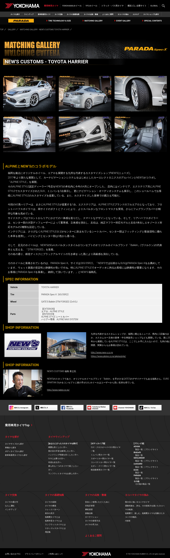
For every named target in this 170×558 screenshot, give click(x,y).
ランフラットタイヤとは (55, 524)
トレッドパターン (52, 509)
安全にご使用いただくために (97, 502)
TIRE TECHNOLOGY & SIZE (58, 21)
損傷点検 (89, 513)
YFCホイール (91, 6)
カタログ (136, 14)
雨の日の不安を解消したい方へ (61, 451)
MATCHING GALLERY (92, 21)
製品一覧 (139, 449)
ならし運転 (9, 506)
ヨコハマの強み (123, 14)
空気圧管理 (89, 506)
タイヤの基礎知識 (73, 14)
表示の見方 (49, 513)
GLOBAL (154, 6)
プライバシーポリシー (34, 554)
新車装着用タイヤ (44, 14)
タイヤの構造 (50, 506)
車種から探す (10, 447)
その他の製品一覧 (142, 484)
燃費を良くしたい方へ (57, 447)
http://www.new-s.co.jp (102, 352)
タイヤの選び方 (11, 502)
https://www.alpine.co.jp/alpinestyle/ (108, 356)
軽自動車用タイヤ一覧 (100, 470)
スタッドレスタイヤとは (55, 528)
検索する (163, 5)
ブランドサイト (151, 449)
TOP (2, 29)
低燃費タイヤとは (52, 517)
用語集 (48, 532)
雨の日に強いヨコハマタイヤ (137, 502)
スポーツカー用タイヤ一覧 (102, 458)
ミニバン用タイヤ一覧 (100, 455)
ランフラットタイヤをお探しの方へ (63, 473)
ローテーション (91, 517)
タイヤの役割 (50, 502)
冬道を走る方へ (54, 462)
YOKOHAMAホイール (72, 6)
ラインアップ (29, 14)
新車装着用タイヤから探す (16, 455)
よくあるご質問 (107, 14)
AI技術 (128, 521)
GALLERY (12, 29)
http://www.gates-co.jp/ (58, 390)
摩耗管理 (89, 509)
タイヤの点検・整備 (91, 14)
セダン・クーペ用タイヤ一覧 (103, 466)
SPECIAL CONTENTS (152, 21)
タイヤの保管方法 (92, 521)
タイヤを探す (15, 14)
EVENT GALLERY (122, 21)
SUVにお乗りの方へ (56, 458)
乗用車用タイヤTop (17, 425)
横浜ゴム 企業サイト (137, 6)
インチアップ (10, 509)
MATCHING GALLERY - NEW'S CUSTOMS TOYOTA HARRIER (44, 29)
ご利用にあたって (55, 554)
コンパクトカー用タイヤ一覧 (103, 462)
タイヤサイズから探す (14, 444)
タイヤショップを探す (151, 14)
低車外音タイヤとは (53, 521)
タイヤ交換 (59, 14)
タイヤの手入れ (91, 524)
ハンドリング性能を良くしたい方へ (63, 455)
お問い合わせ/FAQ (12, 554)
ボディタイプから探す (14, 451)
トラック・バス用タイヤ (112, 6)
